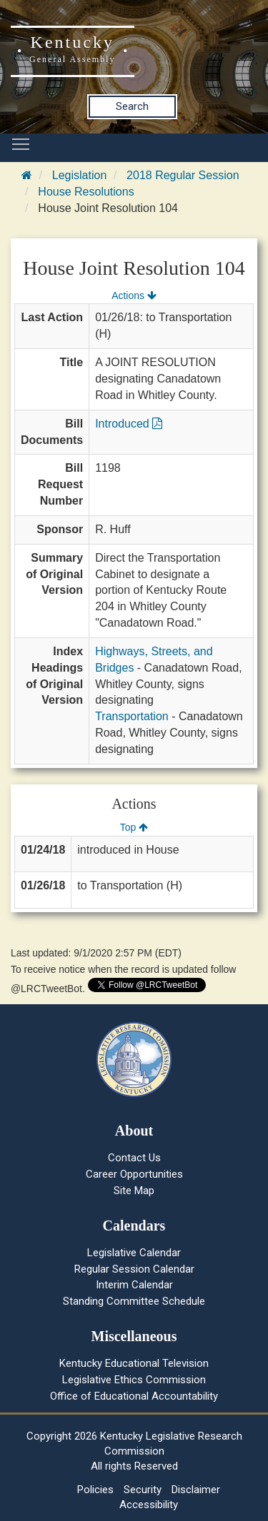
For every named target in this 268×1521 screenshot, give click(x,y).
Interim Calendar (134, 1284)
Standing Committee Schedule (134, 1301)
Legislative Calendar (134, 1252)
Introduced (128, 424)
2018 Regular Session (182, 175)
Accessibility (148, 1504)
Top (134, 827)
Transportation (132, 716)
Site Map (134, 1190)
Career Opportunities (134, 1174)
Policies (95, 1489)
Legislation (79, 175)
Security (143, 1489)
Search (132, 106)
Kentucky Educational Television (134, 1363)
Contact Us (134, 1157)
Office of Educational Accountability (134, 1396)
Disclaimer (196, 1489)
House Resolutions (86, 192)
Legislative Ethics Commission (134, 1379)
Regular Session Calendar (134, 1269)
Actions (133, 295)
